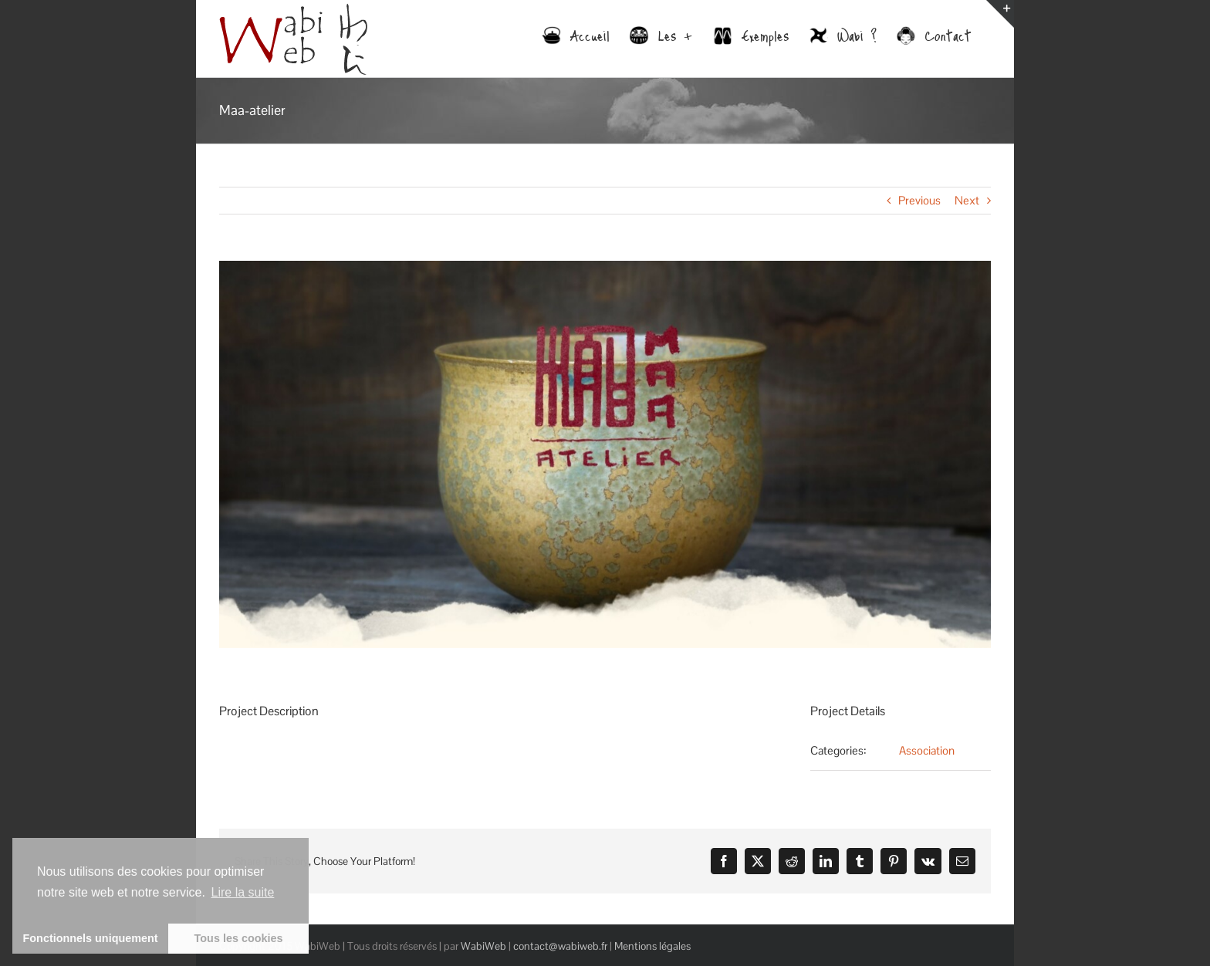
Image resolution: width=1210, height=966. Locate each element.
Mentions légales (652, 946)
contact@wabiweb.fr (560, 946)
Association (927, 750)
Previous (919, 200)
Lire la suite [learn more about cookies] (243, 892)
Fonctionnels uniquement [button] (90, 938)
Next (967, 200)
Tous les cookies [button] (238, 938)
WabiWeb (483, 946)
